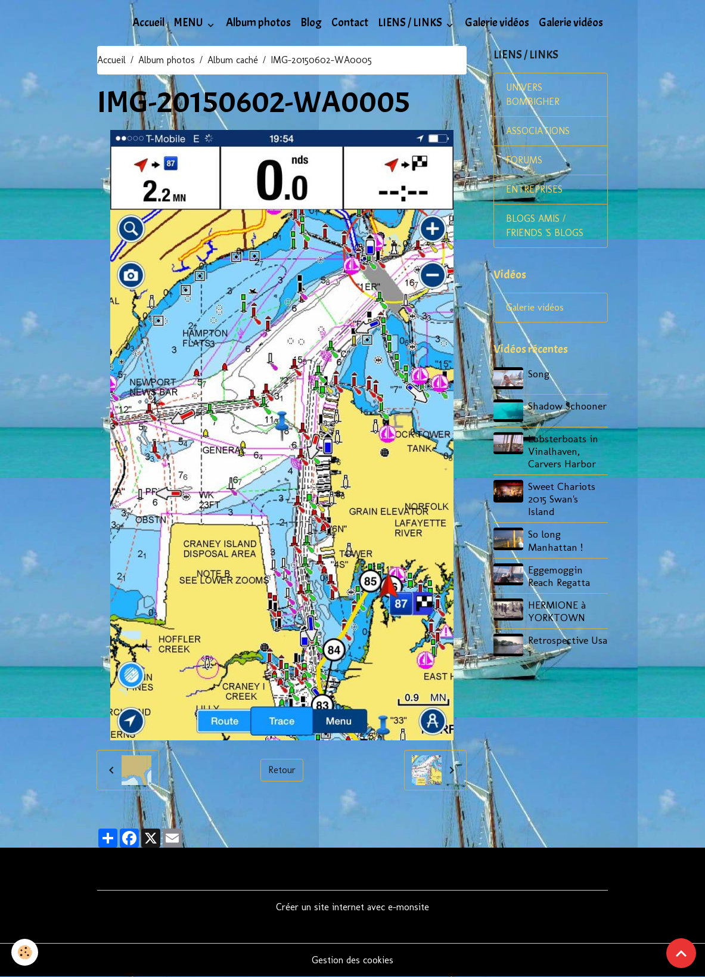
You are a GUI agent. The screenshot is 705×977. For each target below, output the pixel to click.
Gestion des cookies (352, 960)
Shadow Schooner (567, 405)
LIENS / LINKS (411, 22)
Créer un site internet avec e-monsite (352, 907)
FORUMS (524, 160)
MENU (189, 22)
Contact (349, 22)
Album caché (232, 60)
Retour (282, 770)
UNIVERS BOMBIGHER (533, 94)
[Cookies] (25, 952)
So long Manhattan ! (555, 540)
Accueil (148, 22)
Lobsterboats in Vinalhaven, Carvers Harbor (563, 451)
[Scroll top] (681, 953)
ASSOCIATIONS (538, 131)
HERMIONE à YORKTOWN (557, 611)
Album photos (258, 22)
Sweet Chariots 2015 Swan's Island (561, 498)
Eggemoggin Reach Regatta (559, 575)
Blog (311, 22)
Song (538, 373)
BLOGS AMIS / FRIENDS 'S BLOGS (544, 225)
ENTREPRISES (534, 189)
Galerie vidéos (497, 22)
